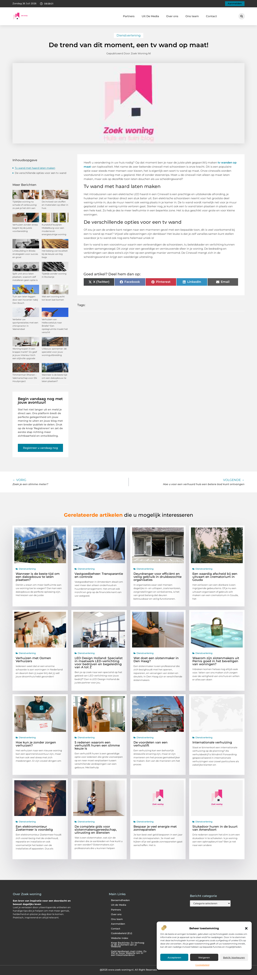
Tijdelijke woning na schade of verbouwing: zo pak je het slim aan (24, 204)
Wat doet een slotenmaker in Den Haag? (156, 659)
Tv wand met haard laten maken (35, 168)
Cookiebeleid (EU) (121, 933)
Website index (119, 938)
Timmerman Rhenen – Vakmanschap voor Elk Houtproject (24, 378)
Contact (211, 16)
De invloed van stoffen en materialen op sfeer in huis (55, 204)
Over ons (172, 16)
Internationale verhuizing (212, 742)
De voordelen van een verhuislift (150, 744)
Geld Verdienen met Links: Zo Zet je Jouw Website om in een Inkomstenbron (128, 953)
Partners (129, 16)
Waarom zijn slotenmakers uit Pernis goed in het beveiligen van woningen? (215, 661)
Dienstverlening (129, 35)
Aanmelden (118, 923)
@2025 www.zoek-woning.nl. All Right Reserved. (128, 969)
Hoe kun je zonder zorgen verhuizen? (36, 744)
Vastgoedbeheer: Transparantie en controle (99, 575)
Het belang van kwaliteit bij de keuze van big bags (55, 254)
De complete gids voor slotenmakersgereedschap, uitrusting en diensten (96, 829)
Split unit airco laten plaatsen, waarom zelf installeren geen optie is (25, 276)
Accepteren (174, 957)
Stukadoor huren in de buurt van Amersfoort (215, 828)
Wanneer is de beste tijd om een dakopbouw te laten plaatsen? (54, 378)
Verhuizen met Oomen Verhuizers (33, 659)
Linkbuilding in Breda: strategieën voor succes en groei (25, 254)
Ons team (192, 16)
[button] (246, 928)
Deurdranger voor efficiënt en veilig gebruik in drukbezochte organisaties (157, 577)
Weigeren (204, 957)
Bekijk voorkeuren (234, 957)
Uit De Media (150, 16)
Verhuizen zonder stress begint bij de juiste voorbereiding (25, 227)
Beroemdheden (120, 900)
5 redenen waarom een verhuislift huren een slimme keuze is (97, 745)
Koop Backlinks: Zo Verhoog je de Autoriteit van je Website (127, 944)
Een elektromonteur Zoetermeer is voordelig (34, 828)
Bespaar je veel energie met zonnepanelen (155, 828)
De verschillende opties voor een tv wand (40, 173)
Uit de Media (118, 905)
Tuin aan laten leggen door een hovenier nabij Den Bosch (25, 299)
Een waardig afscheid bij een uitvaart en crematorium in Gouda (214, 577)
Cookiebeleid (202, 965)
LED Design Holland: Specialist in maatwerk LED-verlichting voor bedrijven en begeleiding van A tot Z (99, 662)
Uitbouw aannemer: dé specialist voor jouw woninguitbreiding (54, 351)
